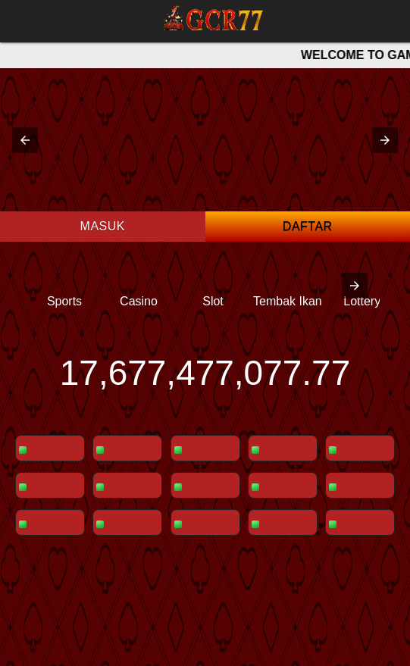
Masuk (102, 226)
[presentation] (355, 286)
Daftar (308, 226)
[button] (25, 140)
